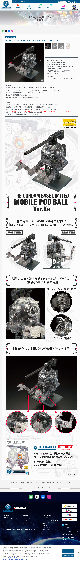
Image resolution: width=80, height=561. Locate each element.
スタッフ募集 (46, 529)
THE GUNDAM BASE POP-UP (49, 522)
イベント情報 (46, 517)
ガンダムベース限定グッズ (10, 518)
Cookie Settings (68, 551)
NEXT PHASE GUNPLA (48, 518)
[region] (40, 553)
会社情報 (65, 525)
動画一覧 (45, 525)
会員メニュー (27, 524)
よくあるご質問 (65, 528)
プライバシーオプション (67, 534)
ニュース (6, 524)
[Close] (78, 553)
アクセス (26, 520)
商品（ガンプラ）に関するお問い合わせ (68, 538)
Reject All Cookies (68, 555)
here (12, 548)
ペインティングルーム (29, 529)
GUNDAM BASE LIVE (47, 527)
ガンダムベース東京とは (29, 517)
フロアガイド (27, 518)
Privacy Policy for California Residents (13, 558)
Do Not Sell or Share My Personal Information (67, 543)
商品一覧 (6, 517)
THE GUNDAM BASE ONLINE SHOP (12, 529)
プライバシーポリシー (67, 531)
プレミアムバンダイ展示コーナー (50, 520)
